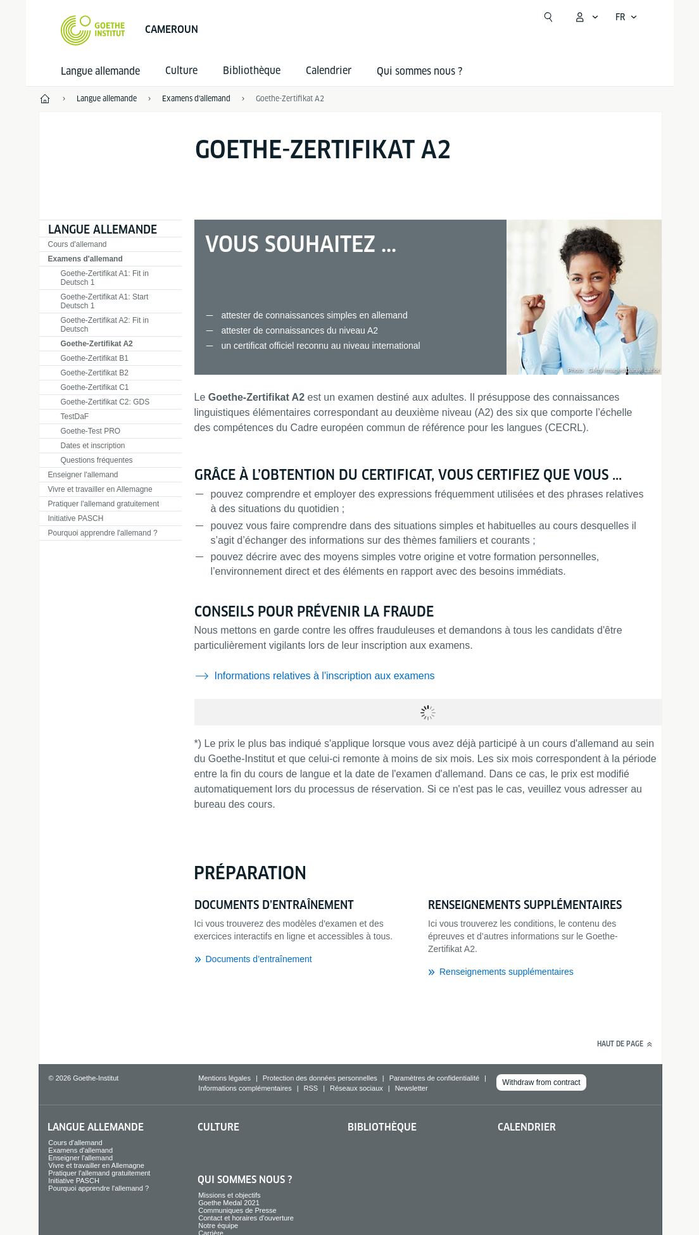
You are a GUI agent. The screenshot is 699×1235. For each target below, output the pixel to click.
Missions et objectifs (229, 1195)
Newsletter (411, 1088)
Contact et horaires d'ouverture (246, 1218)
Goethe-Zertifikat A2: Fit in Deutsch (105, 325)
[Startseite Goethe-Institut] (93, 30)
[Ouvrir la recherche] (548, 17)
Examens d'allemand (85, 258)
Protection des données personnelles (320, 1078)
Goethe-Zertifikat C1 (95, 387)
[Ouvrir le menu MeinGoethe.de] (586, 17)
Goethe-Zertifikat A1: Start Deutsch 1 (105, 301)
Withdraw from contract (541, 1082)
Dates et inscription (93, 445)
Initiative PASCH (76, 518)
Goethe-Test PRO (91, 431)
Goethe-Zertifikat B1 (95, 358)
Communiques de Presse (237, 1210)
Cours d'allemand (77, 244)
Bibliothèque (382, 1127)
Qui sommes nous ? (419, 71)
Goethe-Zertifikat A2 (290, 98)
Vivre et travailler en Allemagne (100, 489)
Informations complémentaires (244, 1088)
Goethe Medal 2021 (229, 1203)
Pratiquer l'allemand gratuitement (104, 503)
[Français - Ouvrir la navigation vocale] (626, 17)
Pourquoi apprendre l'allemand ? (103, 533)
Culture (218, 1127)
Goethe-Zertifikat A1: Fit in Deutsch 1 (105, 278)
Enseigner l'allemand (83, 474)
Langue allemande (100, 71)
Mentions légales (224, 1078)
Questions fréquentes (97, 460)
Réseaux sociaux (356, 1088)
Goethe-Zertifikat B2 (95, 372)
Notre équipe (218, 1225)
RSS (311, 1088)
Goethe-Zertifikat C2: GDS (105, 402)
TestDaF (75, 416)
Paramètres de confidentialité (434, 1078)
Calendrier (527, 1127)
